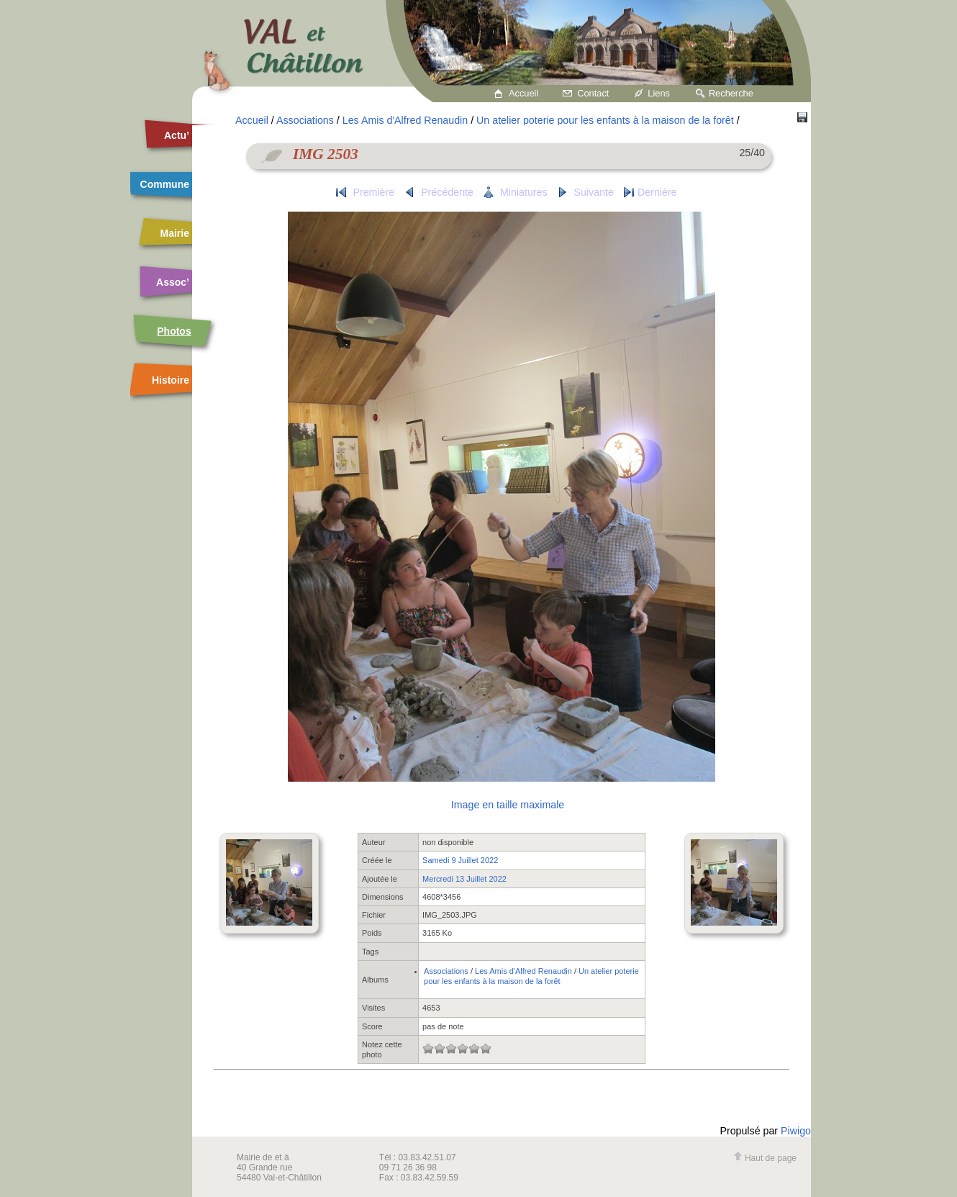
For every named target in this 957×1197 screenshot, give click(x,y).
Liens (659, 93)
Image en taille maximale (507, 804)
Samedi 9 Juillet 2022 (460, 860)
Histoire (170, 380)
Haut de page (765, 1158)
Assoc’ (172, 282)
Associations (305, 120)
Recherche (731, 93)
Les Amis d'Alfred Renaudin (405, 120)
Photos (174, 331)
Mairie (174, 233)
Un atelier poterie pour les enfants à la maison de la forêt (605, 120)
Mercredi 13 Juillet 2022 (464, 879)
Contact (593, 93)
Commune (164, 184)
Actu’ (176, 135)
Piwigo (796, 1131)
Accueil (523, 93)
